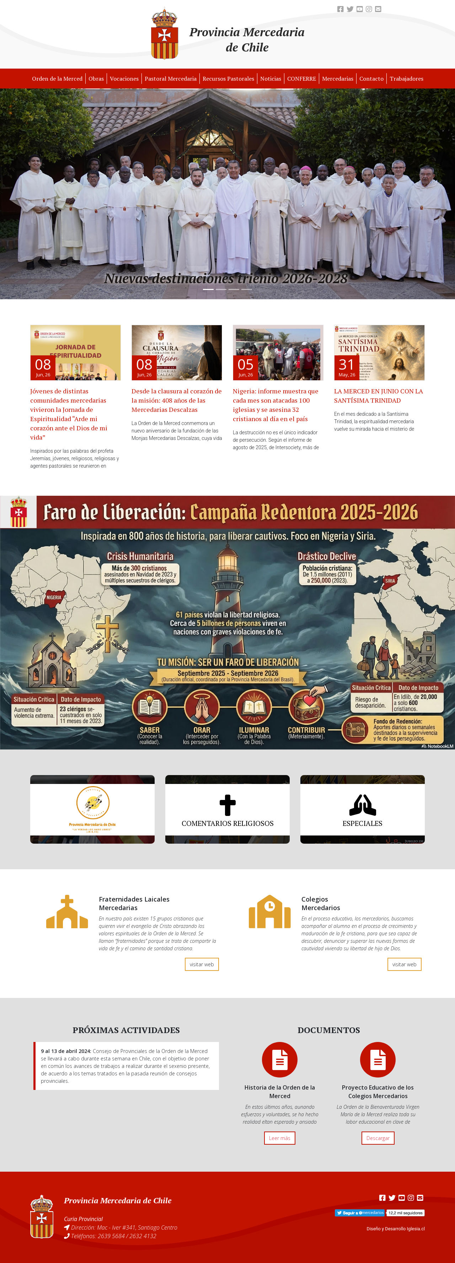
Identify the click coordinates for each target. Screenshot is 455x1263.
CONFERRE (301, 78)
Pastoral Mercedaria (171, 78)
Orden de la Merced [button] (57, 78)
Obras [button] (96, 78)
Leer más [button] (279, 1138)
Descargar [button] (378, 1138)
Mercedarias (337, 78)
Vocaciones (124, 78)
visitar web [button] (202, 964)
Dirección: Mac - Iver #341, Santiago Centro (124, 1227)
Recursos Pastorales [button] (228, 78)
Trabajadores (406, 78)
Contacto (371, 78)
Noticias (270, 78)
